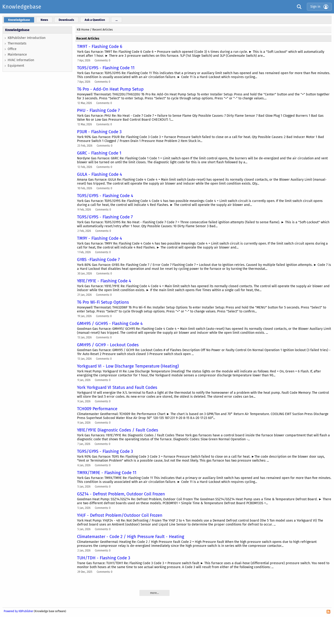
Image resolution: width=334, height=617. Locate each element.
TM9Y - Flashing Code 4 (99, 238)
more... (154, 593)
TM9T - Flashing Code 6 (99, 46)
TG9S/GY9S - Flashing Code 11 (106, 67)
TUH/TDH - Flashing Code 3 (103, 557)
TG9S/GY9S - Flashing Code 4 (105, 195)
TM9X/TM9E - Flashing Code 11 (106, 472)
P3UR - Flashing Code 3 (99, 131)
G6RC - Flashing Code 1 (99, 153)
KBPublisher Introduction (26, 38)
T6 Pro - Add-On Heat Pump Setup (110, 89)
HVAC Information (21, 60)
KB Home (83, 29)
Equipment (16, 66)
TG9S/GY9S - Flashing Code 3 (105, 451)
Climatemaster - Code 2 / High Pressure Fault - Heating (130, 536)
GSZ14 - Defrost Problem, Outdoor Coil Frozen (121, 494)
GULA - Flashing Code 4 (99, 174)
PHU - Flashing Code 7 (98, 110)
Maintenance (17, 55)
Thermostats (17, 43)
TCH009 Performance (97, 408)
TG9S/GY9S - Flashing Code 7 (105, 217)
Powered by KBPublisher (18, 611)
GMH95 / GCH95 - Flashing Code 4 (110, 323)
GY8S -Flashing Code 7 (98, 259)
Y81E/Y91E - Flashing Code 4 (104, 280)
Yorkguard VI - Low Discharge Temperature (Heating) (128, 366)
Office (12, 49)
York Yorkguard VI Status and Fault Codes (117, 387)
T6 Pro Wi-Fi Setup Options (103, 302)
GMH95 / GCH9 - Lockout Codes (108, 344)
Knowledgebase (21, 6)
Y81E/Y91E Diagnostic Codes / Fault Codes (117, 430)
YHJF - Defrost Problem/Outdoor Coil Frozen (119, 515)
